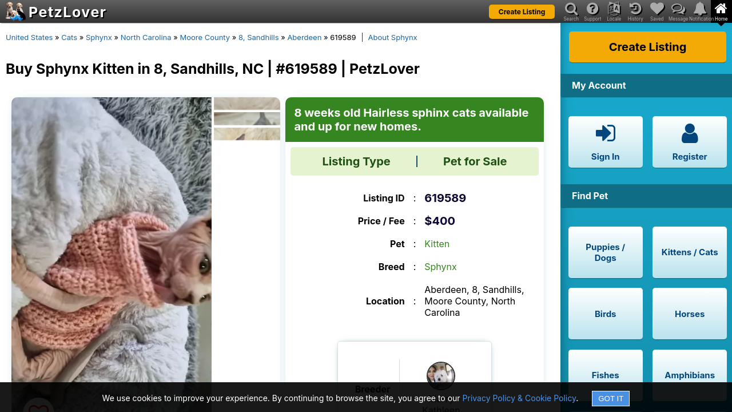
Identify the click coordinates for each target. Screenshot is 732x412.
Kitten (436, 243)
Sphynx (99, 37)
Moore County (205, 37)
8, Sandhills (258, 37)
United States (29, 37)
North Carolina (146, 37)
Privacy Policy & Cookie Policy (519, 398)
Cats (69, 37)
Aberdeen (304, 37)
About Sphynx (392, 37)
